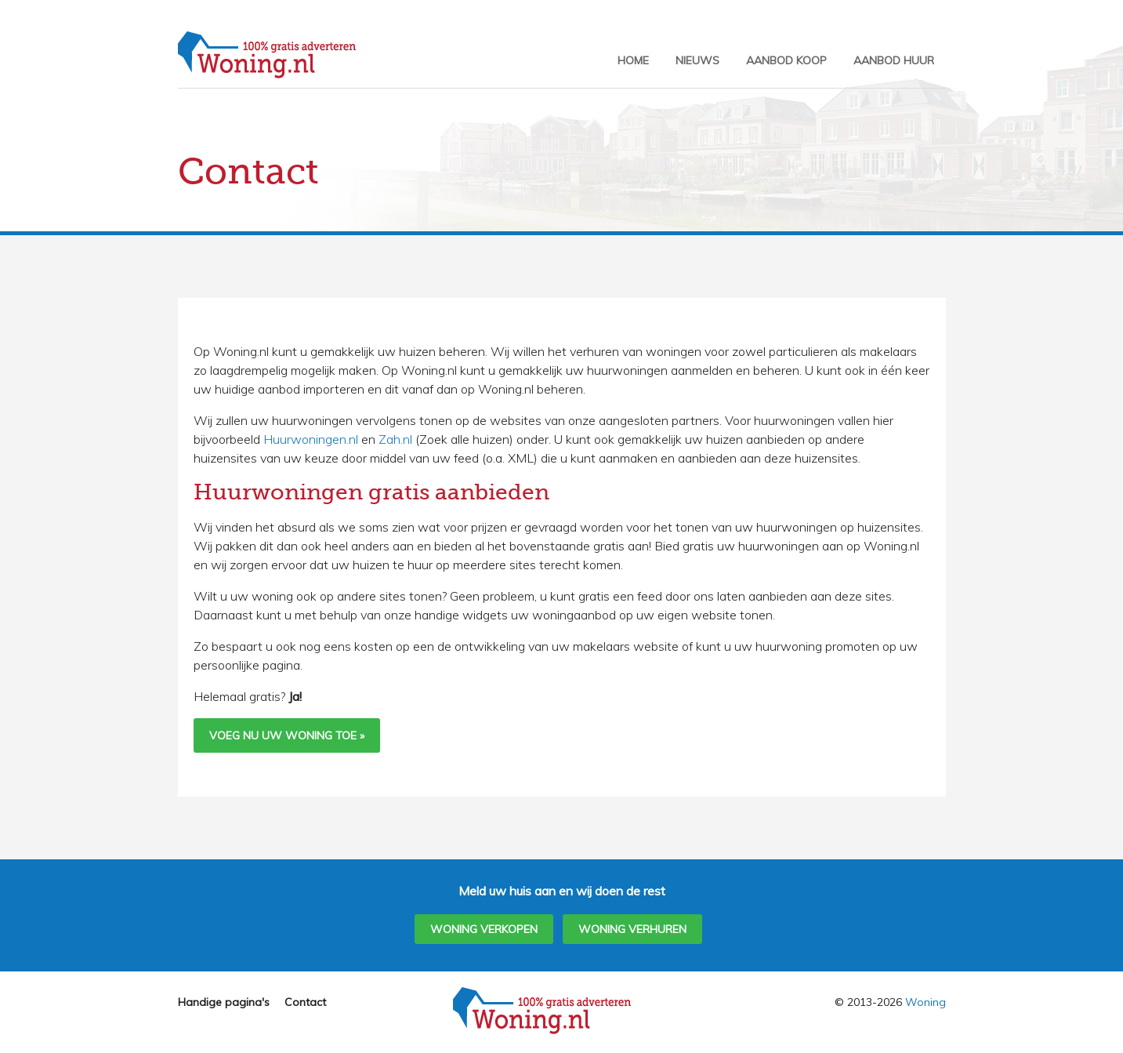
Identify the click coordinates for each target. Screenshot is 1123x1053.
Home (633, 60)
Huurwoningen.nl (310, 439)
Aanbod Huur (893, 60)
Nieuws (697, 60)
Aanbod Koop (786, 60)
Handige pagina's (224, 1002)
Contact (305, 1002)
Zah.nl (395, 439)
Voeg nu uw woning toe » (286, 735)
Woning (925, 1002)
